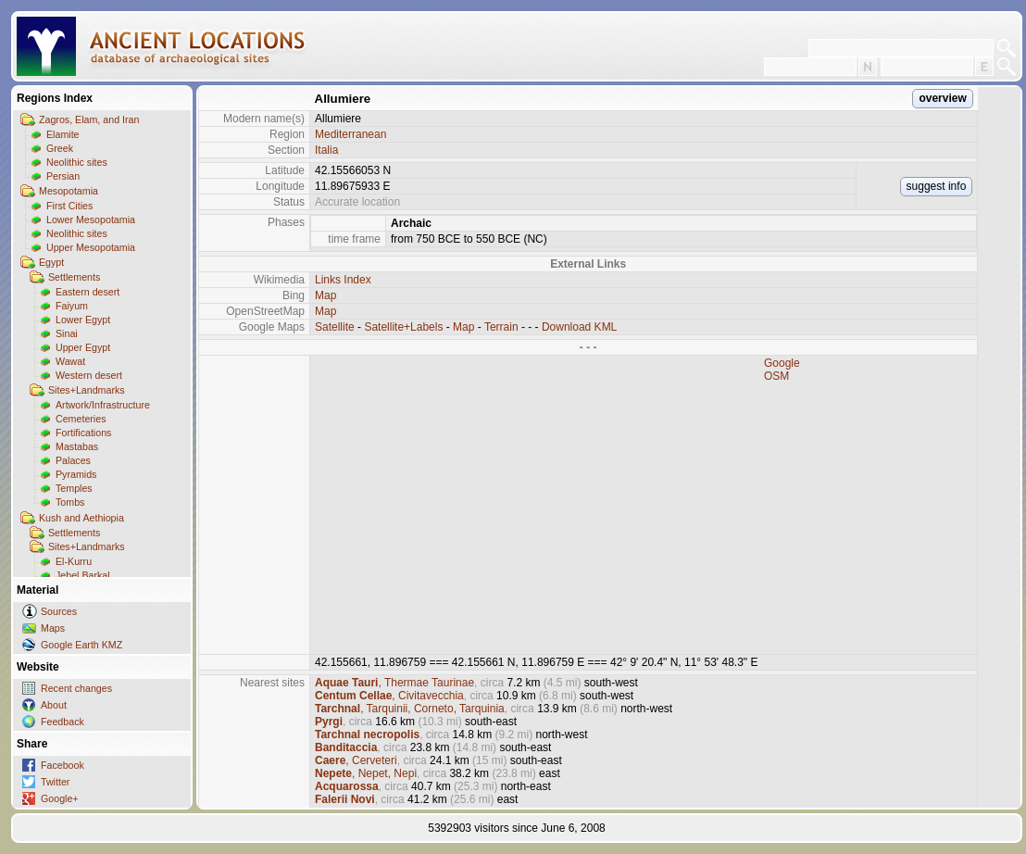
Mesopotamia (68, 190)
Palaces (73, 460)
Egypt (51, 262)
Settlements (74, 277)
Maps (53, 628)
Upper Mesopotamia (90, 247)
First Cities (69, 205)
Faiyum (72, 305)
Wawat (70, 361)
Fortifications (83, 432)
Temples (74, 488)
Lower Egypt (83, 319)
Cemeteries (81, 418)
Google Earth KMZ (81, 644)
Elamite (63, 134)
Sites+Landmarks (86, 390)
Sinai (67, 333)
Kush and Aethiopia (81, 517)
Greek (59, 148)
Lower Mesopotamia (90, 219)
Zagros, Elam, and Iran (89, 119)
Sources (59, 611)
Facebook (62, 765)
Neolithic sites (76, 162)
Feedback (62, 721)
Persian (63, 176)
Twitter (55, 781)
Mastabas (77, 446)
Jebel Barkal (83, 575)
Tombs (70, 502)
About (54, 704)
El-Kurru (74, 561)
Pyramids (76, 474)
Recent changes (76, 688)
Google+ (60, 798)
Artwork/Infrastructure (103, 404)
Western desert (89, 375)
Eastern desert (87, 291)
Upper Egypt (83, 347)
